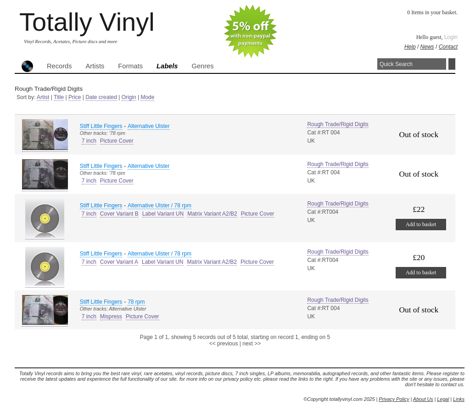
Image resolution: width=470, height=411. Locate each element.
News (427, 47)
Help (410, 47)
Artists (95, 66)
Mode (147, 97)
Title (59, 97)
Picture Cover (117, 141)
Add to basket (421, 224)
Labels (167, 66)
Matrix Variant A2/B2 (212, 214)
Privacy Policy (394, 399)
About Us (423, 399)
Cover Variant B (119, 214)
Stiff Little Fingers (101, 126)
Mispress (111, 316)
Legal (443, 399)
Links (458, 399)
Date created (101, 97)
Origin (129, 97)
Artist (43, 97)
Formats (130, 66)
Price (74, 97)
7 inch (89, 141)
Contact (448, 47)
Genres (202, 66)
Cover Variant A (119, 262)
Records (59, 66)
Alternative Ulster (148, 126)
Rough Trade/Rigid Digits (337, 124)
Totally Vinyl (87, 21)
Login (451, 37)
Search (451, 64)
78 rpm (136, 302)
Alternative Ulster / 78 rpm (159, 205)
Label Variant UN (163, 214)
